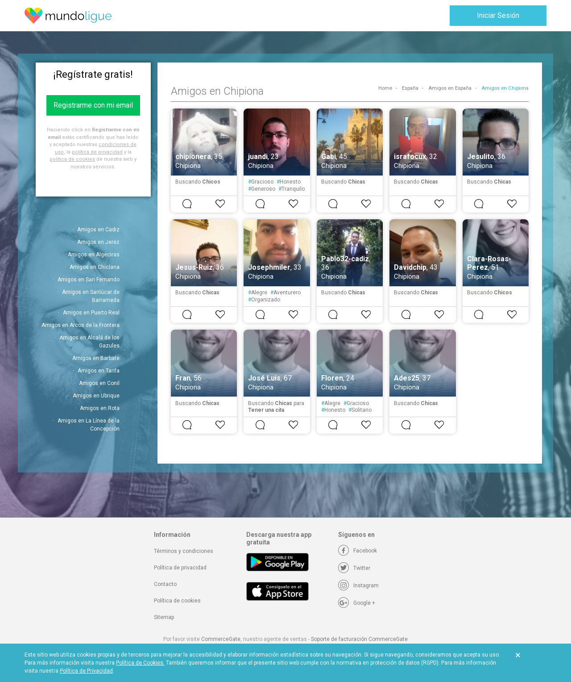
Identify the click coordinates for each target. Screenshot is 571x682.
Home (385, 88)
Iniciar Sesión (498, 15)
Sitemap (164, 617)
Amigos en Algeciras (94, 254)
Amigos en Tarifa (99, 371)
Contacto (165, 584)
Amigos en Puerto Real (91, 313)
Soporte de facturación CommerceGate (359, 639)
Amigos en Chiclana (95, 267)
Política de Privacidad (86, 671)
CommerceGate (220, 639)
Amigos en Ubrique (96, 396)
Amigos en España (450, 88)
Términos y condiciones (183, 551)
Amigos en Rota (100, 408)
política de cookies (72, 159)
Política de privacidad (180, 568)
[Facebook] (357, 550)
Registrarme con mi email (93, 105)
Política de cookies (177, 601)
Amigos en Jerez (98, 242)
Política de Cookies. (140, 663)
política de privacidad (97, 152)
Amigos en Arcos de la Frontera (80, 325)
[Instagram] (358, 585)
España (410, 88)
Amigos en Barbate (96, 358)
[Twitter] (354, 568)
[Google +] (356, 603)
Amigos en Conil (99, 383)
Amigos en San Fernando (89, 279)
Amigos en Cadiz (98, 229)
